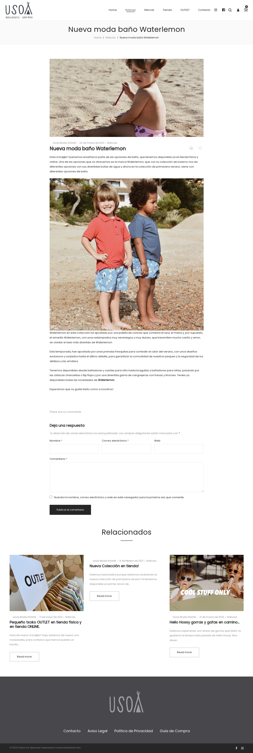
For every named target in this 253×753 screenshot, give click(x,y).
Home (97, 37)
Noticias (111, 37)
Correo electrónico (115, 441)
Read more (24, 657)
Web (157, 441)
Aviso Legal (97, 730)
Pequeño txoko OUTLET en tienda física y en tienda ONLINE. (45, 624)
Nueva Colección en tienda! (114, 565)
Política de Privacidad (133, 730)
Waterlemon (106, 380)
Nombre (56, 441)
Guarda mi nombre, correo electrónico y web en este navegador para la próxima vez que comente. (119, 497)
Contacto (72, 730)
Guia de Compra (175, 730)
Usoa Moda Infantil (63, 143)
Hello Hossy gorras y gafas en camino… (204, 622)
